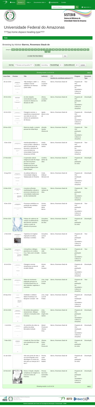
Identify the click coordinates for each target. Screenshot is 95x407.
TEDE (5, 38)
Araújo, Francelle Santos (44, 144)
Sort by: (11, 65)
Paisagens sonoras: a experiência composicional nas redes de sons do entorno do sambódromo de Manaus (31, 116)
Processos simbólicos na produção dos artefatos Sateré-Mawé (31, 205)
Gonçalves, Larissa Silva (44, 235)
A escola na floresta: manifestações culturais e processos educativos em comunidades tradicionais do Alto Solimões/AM (31, 192)
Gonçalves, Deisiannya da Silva (44, 220)
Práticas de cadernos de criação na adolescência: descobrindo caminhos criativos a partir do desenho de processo (31, 222)
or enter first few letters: (35, 56)
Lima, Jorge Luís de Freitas (44, 281)
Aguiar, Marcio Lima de (45, 114)
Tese (85, 81)
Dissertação (88, 97)
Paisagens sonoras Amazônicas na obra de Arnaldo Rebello (31, 266)
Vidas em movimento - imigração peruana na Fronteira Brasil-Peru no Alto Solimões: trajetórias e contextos (32, 283)
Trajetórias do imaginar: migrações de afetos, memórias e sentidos (31, 235)
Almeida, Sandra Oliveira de (44, 129)
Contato (63, 2)
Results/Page (54, 65)
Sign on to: (86, 7)
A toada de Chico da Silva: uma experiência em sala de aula (31, 342)
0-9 (13, 49)
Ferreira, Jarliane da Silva (44, 190)
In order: (37, 65)
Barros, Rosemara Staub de (58, 81)
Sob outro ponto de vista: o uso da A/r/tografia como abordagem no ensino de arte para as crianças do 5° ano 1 (32, 359)
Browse (21, 2)
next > (89, 72)
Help (29, 2)
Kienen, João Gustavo (43, 251)
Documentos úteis (40, 2)
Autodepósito (53, 2)
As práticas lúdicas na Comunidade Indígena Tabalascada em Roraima (31, 175)
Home (12, 2)
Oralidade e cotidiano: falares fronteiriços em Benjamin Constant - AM (31, 296)
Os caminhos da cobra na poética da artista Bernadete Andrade (31, 327)
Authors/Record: (69, 65)
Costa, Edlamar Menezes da (45, 175)
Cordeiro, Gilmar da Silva (44, 159)
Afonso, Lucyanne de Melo (44, 83)
